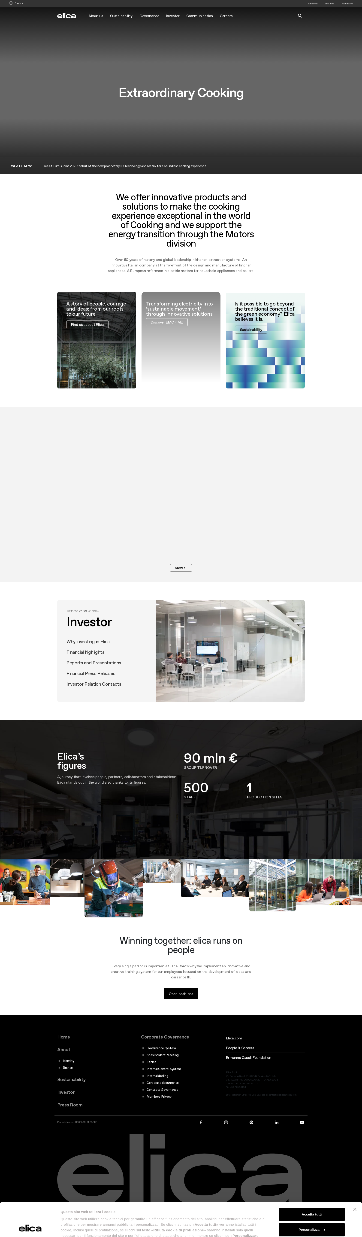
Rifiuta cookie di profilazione (311, 1213)
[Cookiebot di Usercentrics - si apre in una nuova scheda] (30, 1228)
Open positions (181, 1007)
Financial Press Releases (90, 687)
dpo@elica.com (289, 1094)
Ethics (151, 1062)
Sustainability (121, 15)
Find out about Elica (87, 338)
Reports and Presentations (93, 676)
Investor (172, 15)
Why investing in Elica (88, 655)
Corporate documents (162, 1082)
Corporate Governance (165, 1037)
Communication (199, 15)
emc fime (329, 3)
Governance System (161, 1048)
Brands (68, 1067)
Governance (149, 15)
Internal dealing (157, 1075)
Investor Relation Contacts (93, 697)
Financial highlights (85, 666)
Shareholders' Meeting (162, 1055)
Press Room (70, 1105)
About (63, 1049)
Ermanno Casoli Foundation (248, 1057)
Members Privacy (159, 1096)
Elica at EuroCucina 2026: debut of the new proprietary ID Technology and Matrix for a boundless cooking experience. (129, 166)
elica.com (312, 3)
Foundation (347, 3)
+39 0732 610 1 (238, 1087)
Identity (68, 1060)
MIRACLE (92, 1122)
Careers (226, 15)
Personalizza (312, 1198)
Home (63, 1037)
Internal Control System (164, 1068)
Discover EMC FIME (167, 335)
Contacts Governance (162, 1089)
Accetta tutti (312, 1183)
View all (181, 567)
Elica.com (234, 1038)
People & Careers (240, 1047)
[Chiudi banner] (354, 1177)
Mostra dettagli (72, 1228)
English (19, 3)
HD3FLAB (80, 1122)
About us (95, 15)
